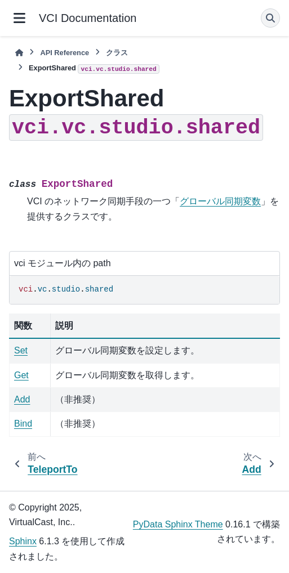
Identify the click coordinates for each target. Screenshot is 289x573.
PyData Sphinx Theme (178, 524)
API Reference (64, 52)
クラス (117, 52)
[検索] (270, 18)
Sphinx (23, 541)
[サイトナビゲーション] (19, 18)
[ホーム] (19, 53)
